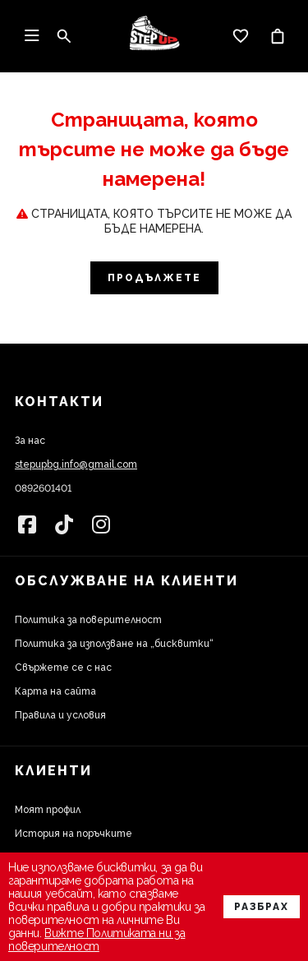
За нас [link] (30, 440)
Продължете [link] (154, 278)
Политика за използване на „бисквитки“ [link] (114, 643)
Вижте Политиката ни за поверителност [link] (96, 939)
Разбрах (261, 906)
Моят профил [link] (47, 809)
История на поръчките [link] (73, 833)
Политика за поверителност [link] (88, 620)
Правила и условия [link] (60, 715)
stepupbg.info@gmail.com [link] (76, 464)
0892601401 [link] (43, 488)
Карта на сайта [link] (55, 691)
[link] (154, 36)
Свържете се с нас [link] (63, 667)
